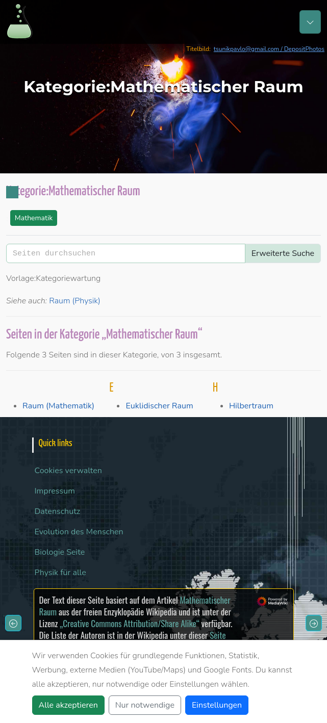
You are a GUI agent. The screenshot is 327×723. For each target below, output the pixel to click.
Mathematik (34, 218)
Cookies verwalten (68, 470)
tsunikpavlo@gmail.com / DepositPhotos (269, 49)
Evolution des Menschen (79, 531)
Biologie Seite (60, 552)
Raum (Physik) (74, 300)
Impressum (55, 491)
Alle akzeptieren (68, 705)
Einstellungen (217, 705)
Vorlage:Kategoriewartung (53, 278)
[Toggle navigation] (310, 22)
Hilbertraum (251, 405)
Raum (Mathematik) (58, 405)
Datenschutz (58, 511)
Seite (217, 635)
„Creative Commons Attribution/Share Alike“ (129, 623)
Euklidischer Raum (159, 405)
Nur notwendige (144, 705)
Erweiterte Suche (282, 253)
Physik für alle (60, 572)
